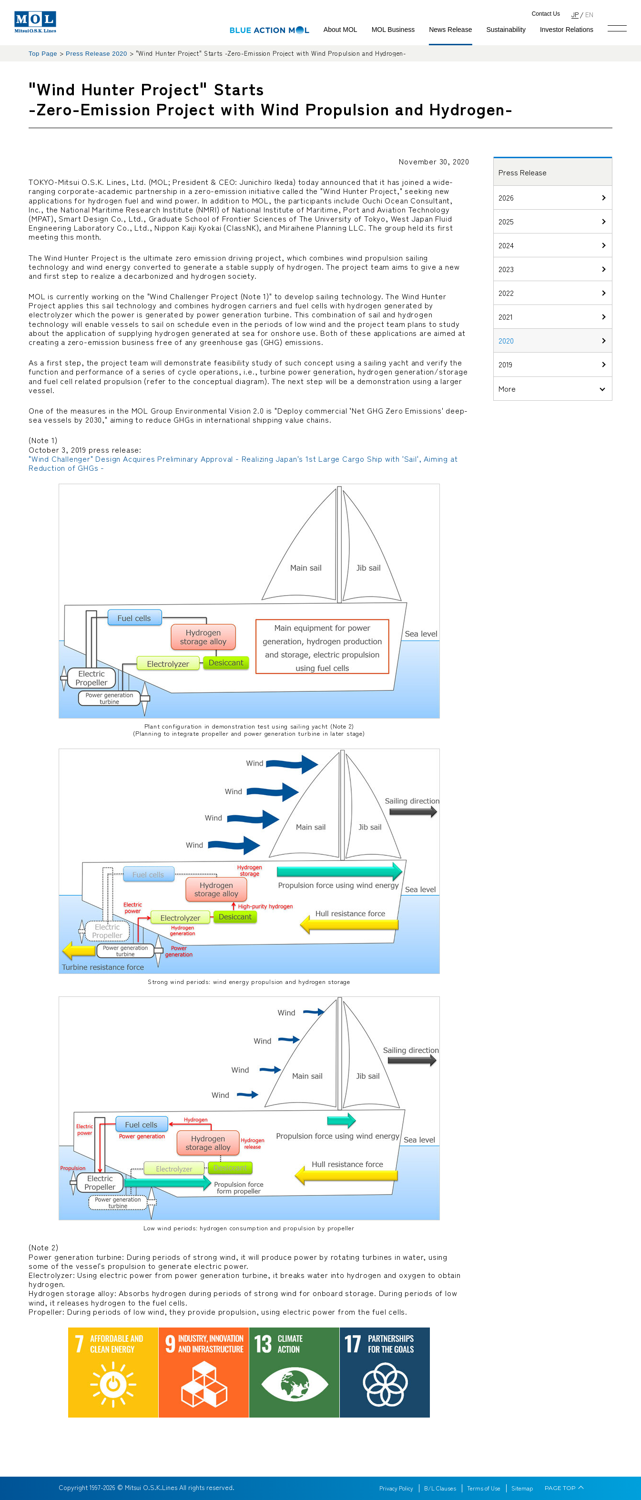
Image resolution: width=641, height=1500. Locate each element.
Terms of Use (483, 1488)
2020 (506, 340)
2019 (505, 364)
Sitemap (522, 1488)
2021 (506, 316)
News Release (450, 29)
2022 (506, 292)
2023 (506, 268)
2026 (506, 197)
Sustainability (506, 29)
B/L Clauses (440, 1488)
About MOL (340, 29)
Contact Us (546, 14)
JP (575, 14)
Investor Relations (566, 29)
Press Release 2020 (96, 53)
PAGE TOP (560, 1488)
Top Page (43, 53)
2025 (506, 221)
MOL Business (393, 29)
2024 (506, 245)
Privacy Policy (396, 1488)
